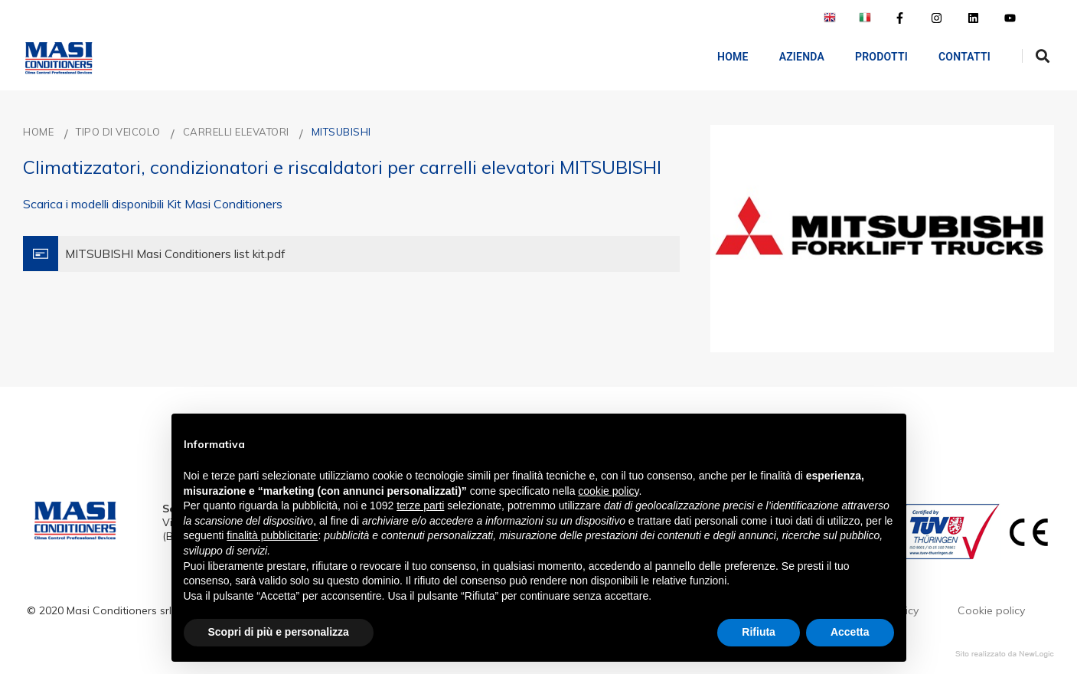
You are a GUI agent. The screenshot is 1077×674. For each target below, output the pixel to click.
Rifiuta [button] (758, 632)
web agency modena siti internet (1004, 654)
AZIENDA (791, 57)
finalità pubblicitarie (272, 535)
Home (722, 57)
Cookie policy (991, 610)
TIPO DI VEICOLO (118, 132)
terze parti (420, 505)
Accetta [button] (850, 632)
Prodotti (870, 57)
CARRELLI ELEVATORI (236, 132)
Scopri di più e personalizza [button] (278, 632)
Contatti (954, 57)
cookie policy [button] (608, 491)
